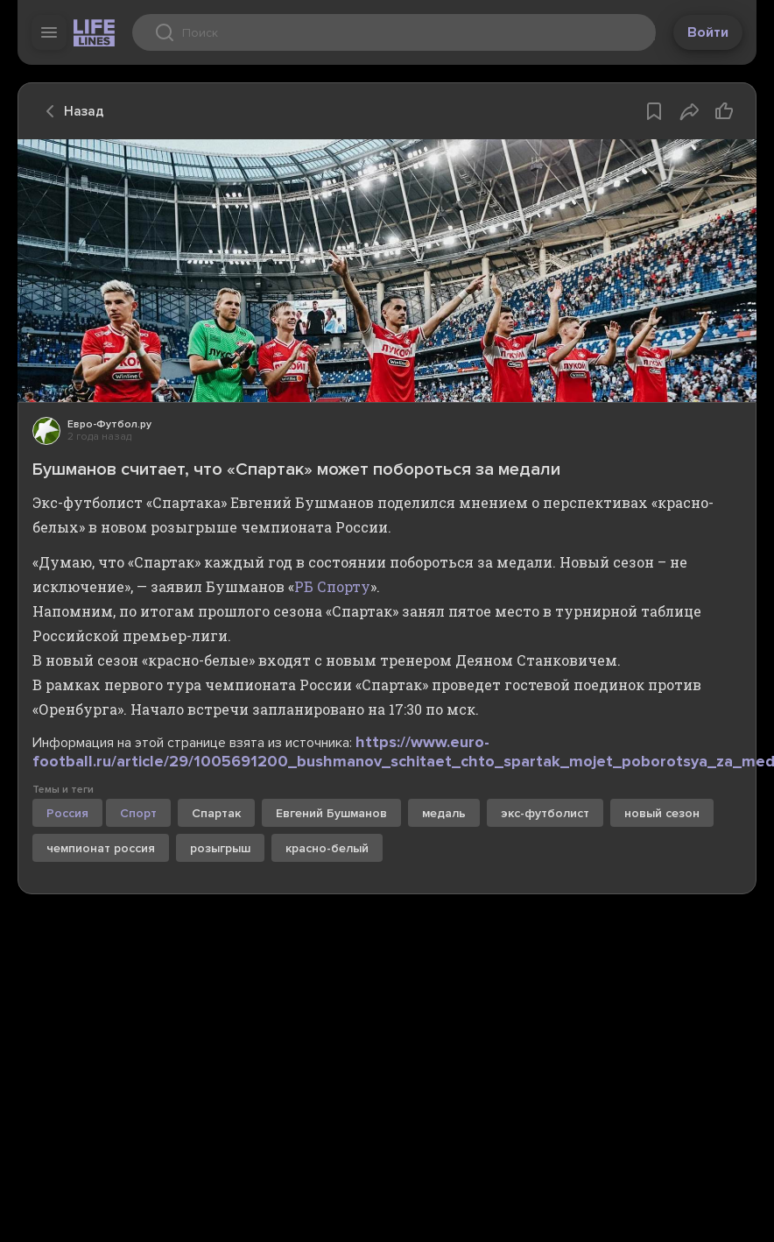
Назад (70, 111)
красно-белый (327, 848)
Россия (67, 813)
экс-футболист (545, 813)
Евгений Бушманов (331, 813)
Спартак (216, 813)
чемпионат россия (100, 848)
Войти (707, 32)
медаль (444, 813)
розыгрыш (220, 848)
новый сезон (662, 813)
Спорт (138, 813)
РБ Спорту (332, 586)
